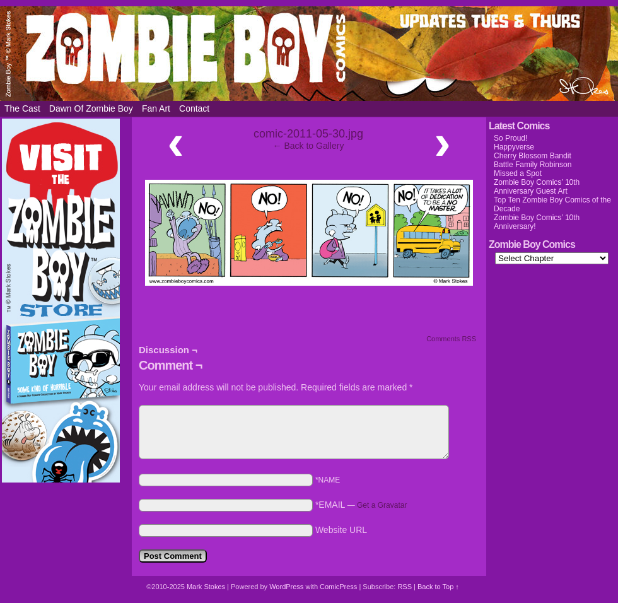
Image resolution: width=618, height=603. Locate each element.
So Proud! (510, 138)
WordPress (286, 586)
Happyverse (514, 147)
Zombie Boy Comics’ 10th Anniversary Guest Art (537, 187)
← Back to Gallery (308, 146)
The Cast (22, 108)
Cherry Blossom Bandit (532, 155)
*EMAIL (361, 505)
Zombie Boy (309, 53)
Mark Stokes (207, 586)
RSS (404, 586)
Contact (194, 108)
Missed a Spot (518, 173)
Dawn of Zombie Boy (91, 108)
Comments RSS (451, 338)
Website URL (341, 530)
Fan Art (156, 108)
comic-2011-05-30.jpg (308, 133)
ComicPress (338, 586)
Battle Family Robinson (532, 164)
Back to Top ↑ (438, 586)
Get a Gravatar (382, 505)
